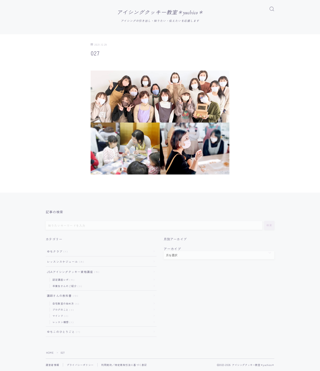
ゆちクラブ (56, 251)
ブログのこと (62, 309)
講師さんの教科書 (61, 296)
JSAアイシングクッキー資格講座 (72, 272)
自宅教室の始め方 (64, 303)
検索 (269, 225)
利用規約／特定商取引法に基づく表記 (124, 365)
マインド (59, 316)
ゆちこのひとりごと (62, 332)
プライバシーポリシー (80, 365)
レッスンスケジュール (64, 262)
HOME (50, 352)
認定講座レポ (62, 280)
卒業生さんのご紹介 (66, 286)
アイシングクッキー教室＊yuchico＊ (160, 12)
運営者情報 (52, 365)
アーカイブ (172, 248)
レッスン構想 (62, 322)
